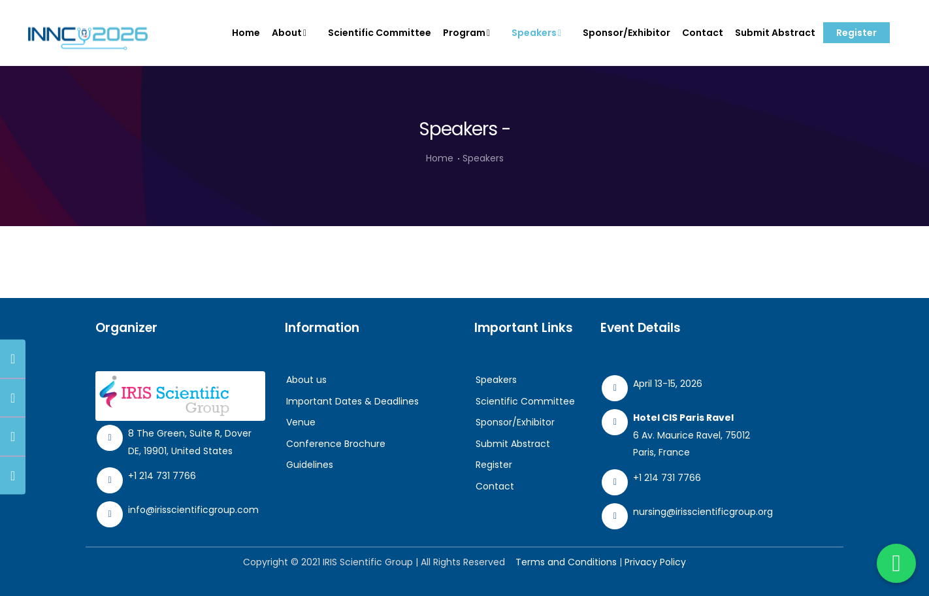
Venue (301, 422)
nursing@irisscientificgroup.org (703, 511)
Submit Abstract (775, 32)
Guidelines (309, 464)
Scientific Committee (379, 32)
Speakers (539, 32)
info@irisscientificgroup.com (193, 509)
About (292, 32)
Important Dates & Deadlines (352, 401)
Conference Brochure (335, 443)
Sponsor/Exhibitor (626, 32)
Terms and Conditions (566, 562)
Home (246, 32)
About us (306, 379)
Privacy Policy (655, 562)
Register (856, 32)
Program (469, 32)
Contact (702, 32)
